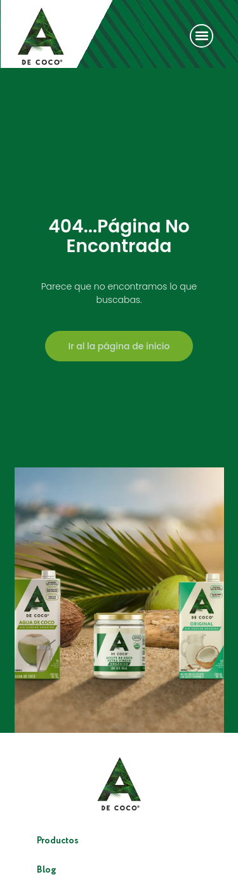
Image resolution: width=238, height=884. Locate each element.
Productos (58, 841)
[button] (201, 35)
